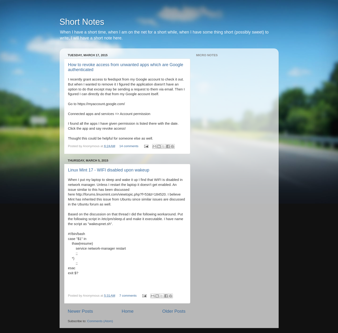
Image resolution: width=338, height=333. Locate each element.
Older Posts (174, 311)
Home (128, 311)
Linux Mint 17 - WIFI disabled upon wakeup (108, 170)
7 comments (128, 295)
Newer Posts (80, 311)
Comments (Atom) (100, 321)
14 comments (128, 146)
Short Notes (82, 22)
